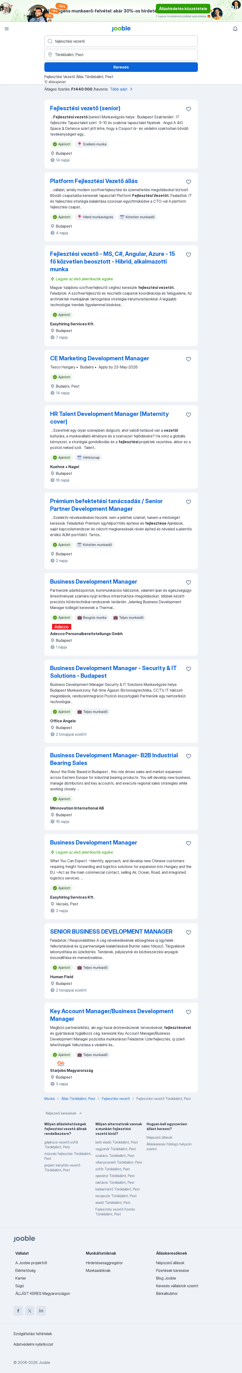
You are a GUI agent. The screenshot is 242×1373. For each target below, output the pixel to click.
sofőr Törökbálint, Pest (112, 1169)
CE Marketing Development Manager (99, 358)
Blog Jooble (166, 1278)
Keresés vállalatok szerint (177, 1285)
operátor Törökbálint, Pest (115, 1176)
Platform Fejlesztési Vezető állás (94, 181)
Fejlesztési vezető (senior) (85, 108)
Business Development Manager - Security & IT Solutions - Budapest (113, 672)
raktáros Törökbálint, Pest (115, 1182)
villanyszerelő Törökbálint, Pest (118, 1162)
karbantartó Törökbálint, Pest (117, 1189)
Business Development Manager (93, 581)
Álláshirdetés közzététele (183, 8)
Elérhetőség (25, 1270)
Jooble (44, 1362)
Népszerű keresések (64, 1113)
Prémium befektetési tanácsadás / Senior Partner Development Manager (106, 505)
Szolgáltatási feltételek (32, 1333)
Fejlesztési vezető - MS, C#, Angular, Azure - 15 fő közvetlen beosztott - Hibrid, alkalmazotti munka (112, 261)
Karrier (20, 1278)
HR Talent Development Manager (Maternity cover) (109, 417)
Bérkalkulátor (167, 1293)
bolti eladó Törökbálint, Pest (116, 1142)
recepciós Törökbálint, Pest (116, 1196)
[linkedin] (41, 1311)
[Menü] (7, 29)
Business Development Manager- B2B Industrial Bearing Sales (114, 759)
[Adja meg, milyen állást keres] (121, 41)
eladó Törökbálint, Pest (112, 1203)
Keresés (121, 67)
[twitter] (30, 1311)
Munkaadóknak (98, 1270)
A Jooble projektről (31, 1262)
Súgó (19, 1285)
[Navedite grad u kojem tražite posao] (121, 54)
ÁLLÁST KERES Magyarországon (42, 1293)
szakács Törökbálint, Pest (115, 1156)
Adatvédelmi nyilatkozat (33, 1344)
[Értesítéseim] (235, 29)
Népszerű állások (159, 1137)
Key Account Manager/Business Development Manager (111, 1015)
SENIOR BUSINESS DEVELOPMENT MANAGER (111, 931)
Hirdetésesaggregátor (104, 1262)
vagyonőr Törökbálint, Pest (115, 1149)
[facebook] (18, 1311)
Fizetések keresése (172, 1270)
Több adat (122, 89)
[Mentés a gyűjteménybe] (188, 109)
